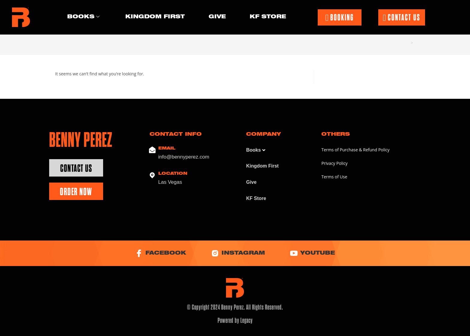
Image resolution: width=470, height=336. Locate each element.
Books (83, 17)
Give (217, 17)
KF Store (268, 17)
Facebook (160, 253)
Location (172, 174)
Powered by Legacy (235, 320)
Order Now (76, 191)
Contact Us (76, 168)
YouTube (312, 253)
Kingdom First (155, 17)
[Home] (407, 42)
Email (166, 148)
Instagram (238, 253)
